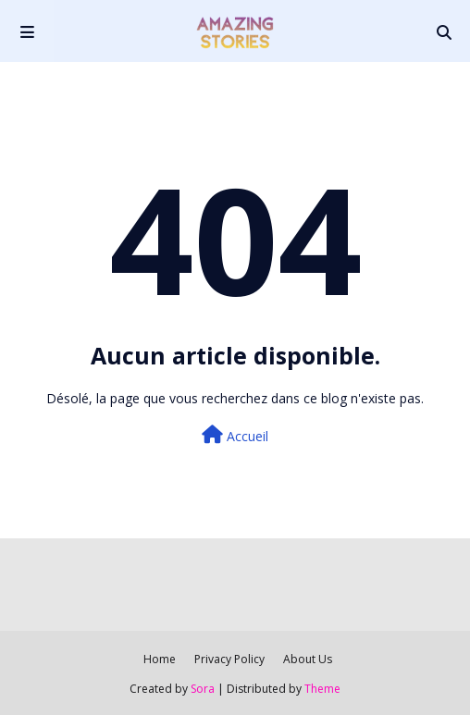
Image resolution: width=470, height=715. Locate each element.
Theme (322, 689)
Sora (203, 689)
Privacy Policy (229, 659)
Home (159, 659)
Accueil (235, 435)
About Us (307, 659)
